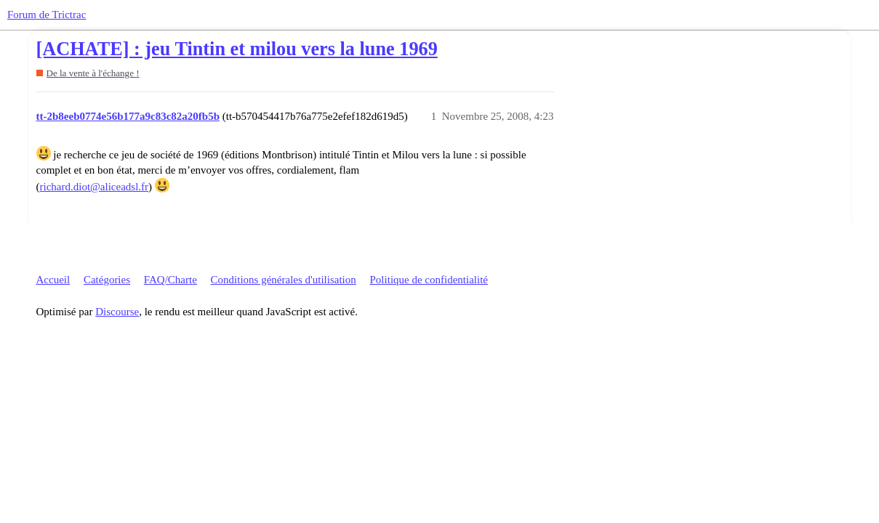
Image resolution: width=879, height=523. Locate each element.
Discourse (117, 311)
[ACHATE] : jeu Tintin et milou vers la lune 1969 (237, 49)
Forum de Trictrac (46, 14)
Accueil (53, 279)
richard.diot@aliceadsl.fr (94, 186)
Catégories (107, 279)
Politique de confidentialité (429, 279)
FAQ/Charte (170, 279)
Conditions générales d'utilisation (283, 279)
